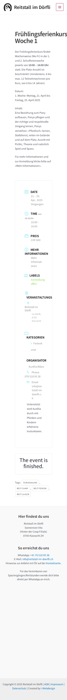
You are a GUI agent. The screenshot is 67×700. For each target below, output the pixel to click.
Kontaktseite (53, 563)
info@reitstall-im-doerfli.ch (37, 392)
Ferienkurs (30, 482)
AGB (46, 684)
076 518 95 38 (33, 376)
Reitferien (40, 488)
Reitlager (23, 494)
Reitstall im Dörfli (32, 7)
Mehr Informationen (36, 262)
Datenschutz (19, 688)
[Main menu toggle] (60, 7)
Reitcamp (22, 488)
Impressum (57, 684)
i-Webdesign (48, 688)
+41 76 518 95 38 (39, 555)
